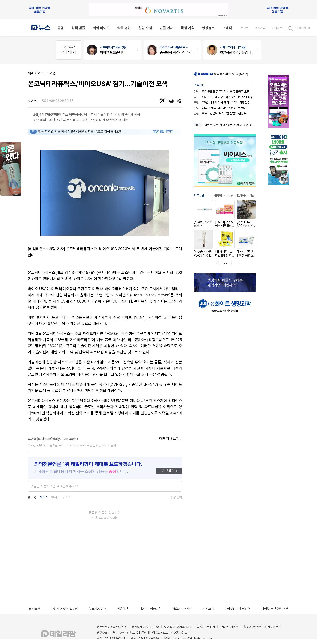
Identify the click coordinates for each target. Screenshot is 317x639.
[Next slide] (73, 52)
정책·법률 (78, 28)
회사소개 (34, 609)
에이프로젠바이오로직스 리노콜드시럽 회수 (223, 97)
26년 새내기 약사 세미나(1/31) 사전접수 (222, 102)
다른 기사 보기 (170, 439)
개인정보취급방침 (150, 609)
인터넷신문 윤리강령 (237, 609)
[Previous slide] (68, 52)
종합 (61, 28)
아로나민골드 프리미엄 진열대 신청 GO (221, 113)
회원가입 (260, 28)
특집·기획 (187, 28)
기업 (53, 73)
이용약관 (122, 609)
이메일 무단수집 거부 (274, 609)
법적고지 (208, 609)
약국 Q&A (68, 47)
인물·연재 (166, 28)
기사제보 (277, 28)
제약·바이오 (101, 28)
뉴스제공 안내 (97, 609)
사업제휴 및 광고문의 (64, 609)
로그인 (245, 28)
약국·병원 (124, 28)
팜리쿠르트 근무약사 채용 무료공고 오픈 (221, 91)
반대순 (67, 498)
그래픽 (227, 28)
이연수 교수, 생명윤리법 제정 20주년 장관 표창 (230, 124)
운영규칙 (176, 498)
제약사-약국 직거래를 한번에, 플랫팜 (219, 108)
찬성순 (55, 498)
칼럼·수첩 (145, 28)
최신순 (44, 498)
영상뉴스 (208, 28)
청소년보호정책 (182, 609)
